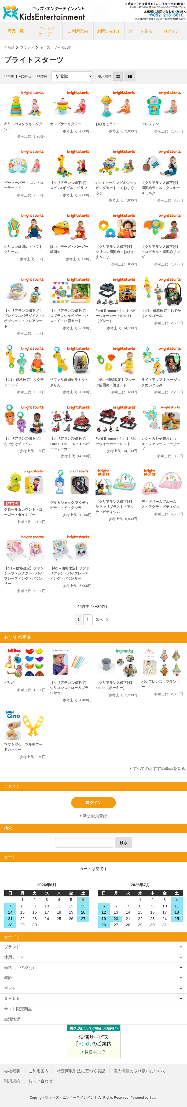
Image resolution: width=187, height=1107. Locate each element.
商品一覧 (16, 31)
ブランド (27, 47)
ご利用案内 (78, 31)
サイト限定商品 (18, 1009)
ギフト (10, 988)
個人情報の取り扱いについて (139, 1071)
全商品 (9, 47)
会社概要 (12, 1071)
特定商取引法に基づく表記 (81, 1071)
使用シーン (14, 957)
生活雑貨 (12, 1019)
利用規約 (12, 1081)
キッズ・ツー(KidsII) (55, 47)
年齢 (8, 977)
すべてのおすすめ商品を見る (159, 768)
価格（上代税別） (20, 967)
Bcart (153, 1097)
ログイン (171, 31)
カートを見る (140, 31)
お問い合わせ (109, 31)
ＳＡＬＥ (12, 998)
